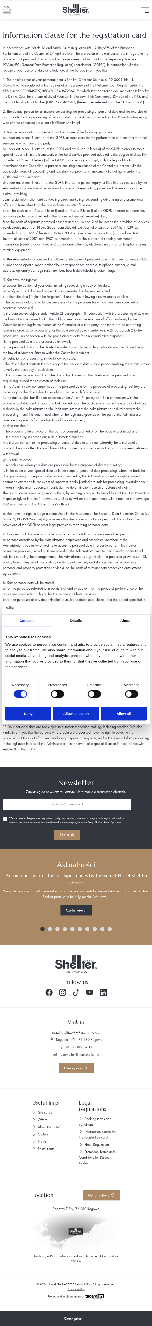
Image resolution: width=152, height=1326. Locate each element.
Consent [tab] (26, 620)
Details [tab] (76, 620)
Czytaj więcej (76, 910)
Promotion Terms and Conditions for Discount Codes (97, 1157)
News (39, 1141)
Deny (28, 713)
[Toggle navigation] (145, 10)
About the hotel (46, 1127)
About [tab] (125, 620)
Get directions (101, 1195)
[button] (42, 929)
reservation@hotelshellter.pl (76, 1054)
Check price (76, 1068)
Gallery (40, 1134)
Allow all (124, 713)
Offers (39, 1119)
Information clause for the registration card (97, 1134)
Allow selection (76, 713)
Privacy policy (76, 1289)
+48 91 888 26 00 (76, 1047)
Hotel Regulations (94, 1144)
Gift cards (42, 1112)
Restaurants (43, 1148)
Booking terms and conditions (95, 1122)
